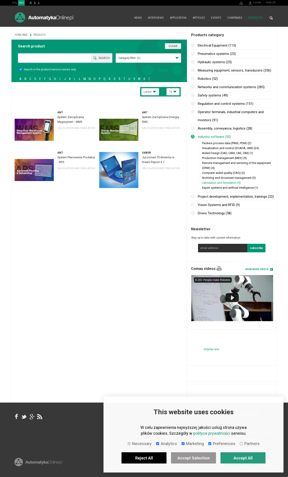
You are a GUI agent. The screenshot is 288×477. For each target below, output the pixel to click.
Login (257, 2)
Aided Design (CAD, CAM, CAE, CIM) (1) (227, 153)
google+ (31, 417)
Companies (234, 18)
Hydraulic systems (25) (215, 62)
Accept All (243, 458)
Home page (126, 18)
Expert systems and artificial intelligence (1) (230, 187)
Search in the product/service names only (47, 69)
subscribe (256, 248)
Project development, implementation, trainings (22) (236, 197)
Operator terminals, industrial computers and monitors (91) (231, 116)
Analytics (166, 443)
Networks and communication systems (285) (231, 87)
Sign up (271, 2)
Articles (199, 18)
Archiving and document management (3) (229, 177)
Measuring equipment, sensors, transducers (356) (234, 70)
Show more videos (256, 269)
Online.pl (38, 463)
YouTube (219, 268)
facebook (16, 417)
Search (271, 18)
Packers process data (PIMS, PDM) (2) (226, 143)
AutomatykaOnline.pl (44, 17)
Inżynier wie (211, 349)
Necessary (140, 443)
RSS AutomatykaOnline (39, 417)
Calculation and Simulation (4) (221, 182)
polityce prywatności (211, 433)
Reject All (144, 458)
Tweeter (24, 417)
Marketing (193, 443)
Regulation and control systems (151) (225, 104)
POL (14, 2)
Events (216, 18)
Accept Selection (194, 458)
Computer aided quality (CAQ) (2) (223, 173)
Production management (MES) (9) (224, 158)
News (138, 18)
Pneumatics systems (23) (217, 54)
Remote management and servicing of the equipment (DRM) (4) (236, 165)
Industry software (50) (214, 137)
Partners (250, 443)
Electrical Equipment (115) (217, 45)
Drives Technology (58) (215, 213)
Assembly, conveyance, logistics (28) (225, 128)
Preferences (221, 443)
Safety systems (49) (213, 95)
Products (255, 18)
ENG (21, 2)
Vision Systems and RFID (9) (219, 205)
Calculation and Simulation (76, 128)
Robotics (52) (208, 79)
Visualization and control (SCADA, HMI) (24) (230, 148)
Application (178, 18)
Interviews (156, 18)
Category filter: (129, 58)
